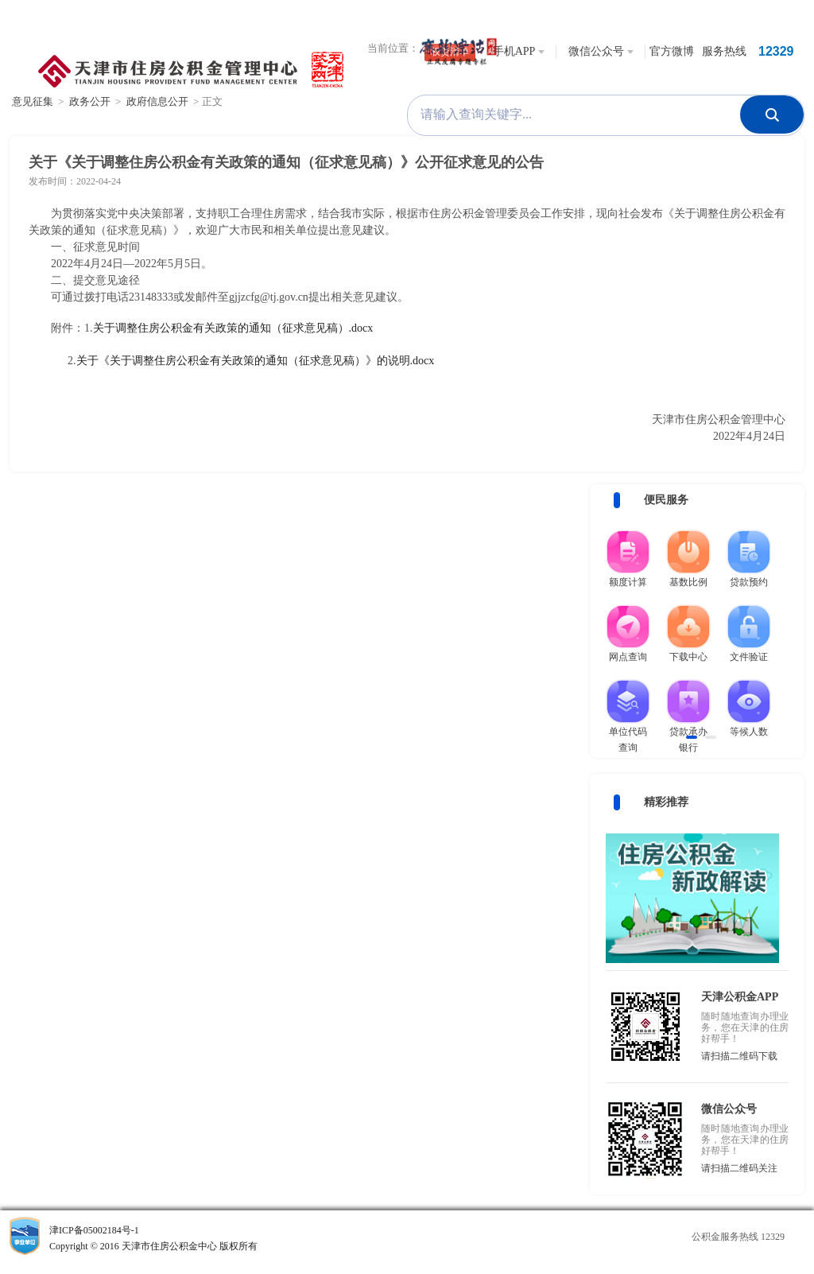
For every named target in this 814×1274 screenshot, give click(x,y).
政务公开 (89, 101)
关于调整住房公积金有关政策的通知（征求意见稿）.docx (233, 328)
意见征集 (32, 101)
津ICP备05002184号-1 (203, 1239)
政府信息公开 (157, 101)
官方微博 (671, 51)
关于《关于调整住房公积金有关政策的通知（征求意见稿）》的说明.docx (255, 361)
